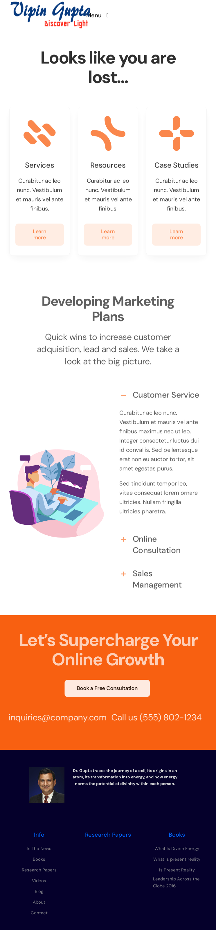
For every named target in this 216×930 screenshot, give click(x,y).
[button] (159, 393)
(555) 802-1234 (168, 717)
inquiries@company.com (55, 717)
